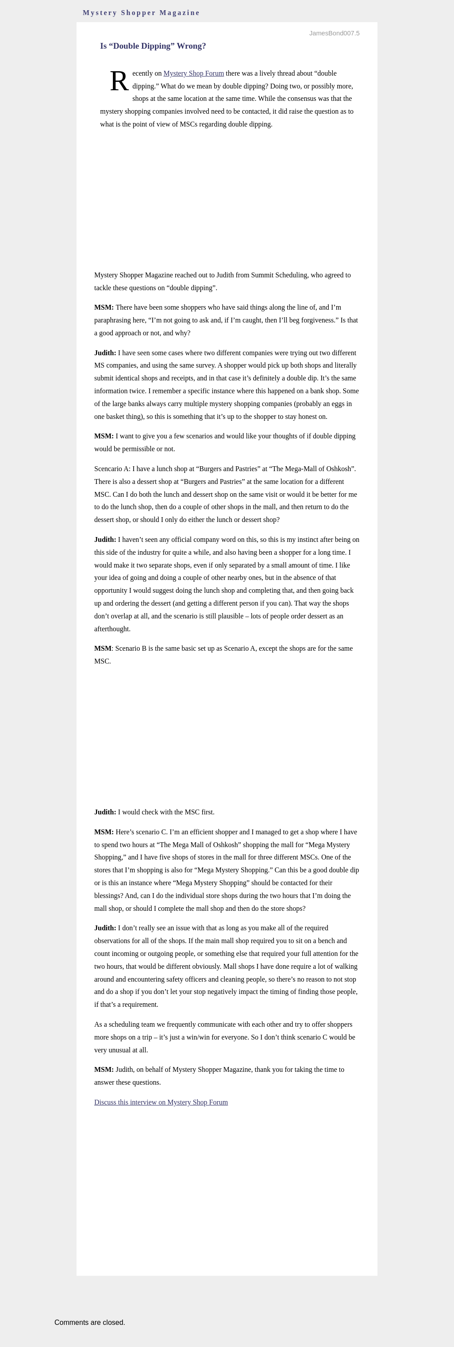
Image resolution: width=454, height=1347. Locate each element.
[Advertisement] (227, 200)
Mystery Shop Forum (193, 73)
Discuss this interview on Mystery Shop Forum (161, 1102)
